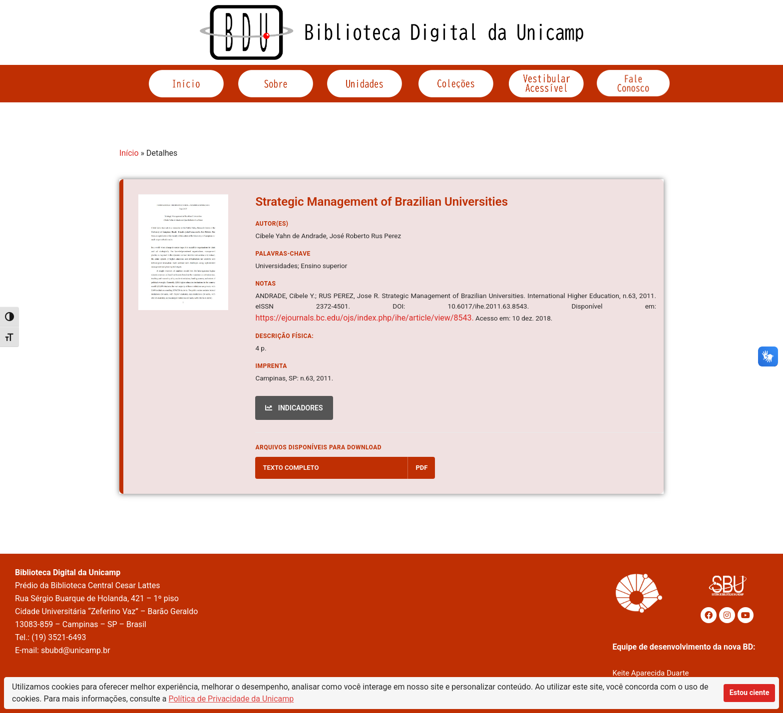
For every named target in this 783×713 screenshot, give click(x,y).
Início (129, 153)
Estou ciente (750, 693)
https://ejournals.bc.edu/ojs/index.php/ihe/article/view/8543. (364, 318)
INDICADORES (294, 408)
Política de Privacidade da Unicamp (231, 699)
